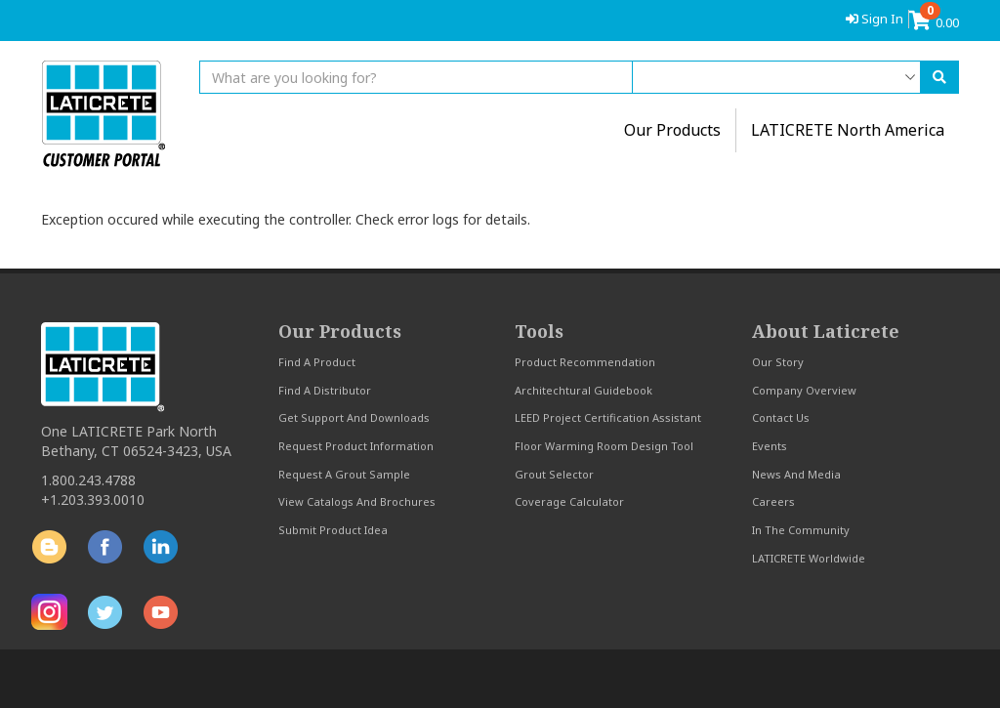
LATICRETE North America (847, 130)
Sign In (874, 18)
